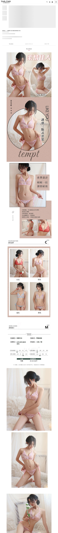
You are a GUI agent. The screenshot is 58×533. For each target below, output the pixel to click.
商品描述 (11, 44)
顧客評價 (47, 44)
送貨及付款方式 (29, 44)
